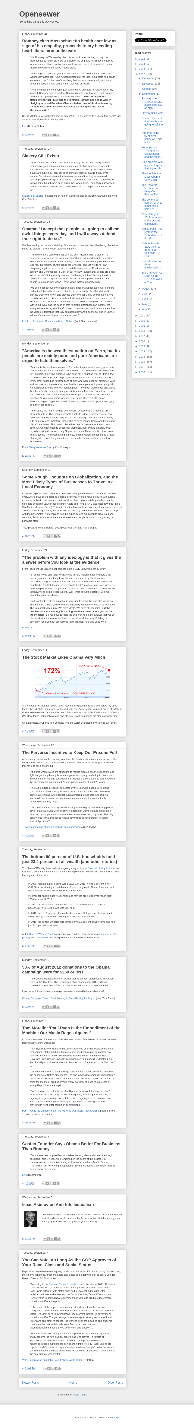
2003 (142, 356)
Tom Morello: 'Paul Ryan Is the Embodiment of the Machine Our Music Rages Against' (71, 1030)
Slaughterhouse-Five (40, 447)
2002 (142, 361)
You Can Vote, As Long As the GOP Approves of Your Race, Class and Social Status (69, 1262)
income (104, 934)
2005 (142, 346)
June (145, 298)
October (147, 88)
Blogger (115, 1417)
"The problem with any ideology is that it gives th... (152, 165)
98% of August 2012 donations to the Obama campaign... (152, 219)
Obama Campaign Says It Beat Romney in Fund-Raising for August (58, 998)
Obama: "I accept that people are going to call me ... (152, 123)
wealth (113, 934)
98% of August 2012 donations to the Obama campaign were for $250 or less (66, 969)
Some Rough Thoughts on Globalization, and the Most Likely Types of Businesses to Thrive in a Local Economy (70, 482)
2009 (142, 325)
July (145, 293)
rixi (35, 1114)
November (148, 83)
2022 (142, 58)
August (146, 288)
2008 (142, 330)
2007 (142, 336)
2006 (142, 341)
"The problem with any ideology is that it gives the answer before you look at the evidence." (71, 560)
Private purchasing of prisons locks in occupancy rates (52, 827)
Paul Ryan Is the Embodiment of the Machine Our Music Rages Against (60, 1110)
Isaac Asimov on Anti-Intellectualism (58, 1204)
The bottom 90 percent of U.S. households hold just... (152, 204)
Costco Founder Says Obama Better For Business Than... (151, 250)
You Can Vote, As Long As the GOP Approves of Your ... (152, 277)
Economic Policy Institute (101, 868)
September (149, 93)
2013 (142, 68)
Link (24, 126)
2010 (142, 320)
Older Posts (115, 1382)
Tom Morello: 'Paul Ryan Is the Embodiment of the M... (152, 233)
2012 (142, 74)
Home (73, 1382)
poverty (26, 937)
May (145, 304)
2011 (142, 315)
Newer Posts (30, 1382)
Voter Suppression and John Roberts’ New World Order (52, 1360)
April (145, 309)
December (148, 78)
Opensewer (39, 14)
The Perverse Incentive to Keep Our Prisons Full (69, 752)
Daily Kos (27, 627)
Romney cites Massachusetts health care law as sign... (152, 103)
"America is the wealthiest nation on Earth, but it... (152, 137)
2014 (142, 63)
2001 (142, 366)
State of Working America (43, 934)
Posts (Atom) (80, 1394)
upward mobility (44, 937)
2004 (142, 351)
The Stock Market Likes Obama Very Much (63, 657)
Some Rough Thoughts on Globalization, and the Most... (152, 152)
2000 (142, 372)
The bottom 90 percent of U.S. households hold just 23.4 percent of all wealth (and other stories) (69, 859)
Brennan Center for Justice (63, 1284)
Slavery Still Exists (40, 156)
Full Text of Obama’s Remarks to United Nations (48, 321)
